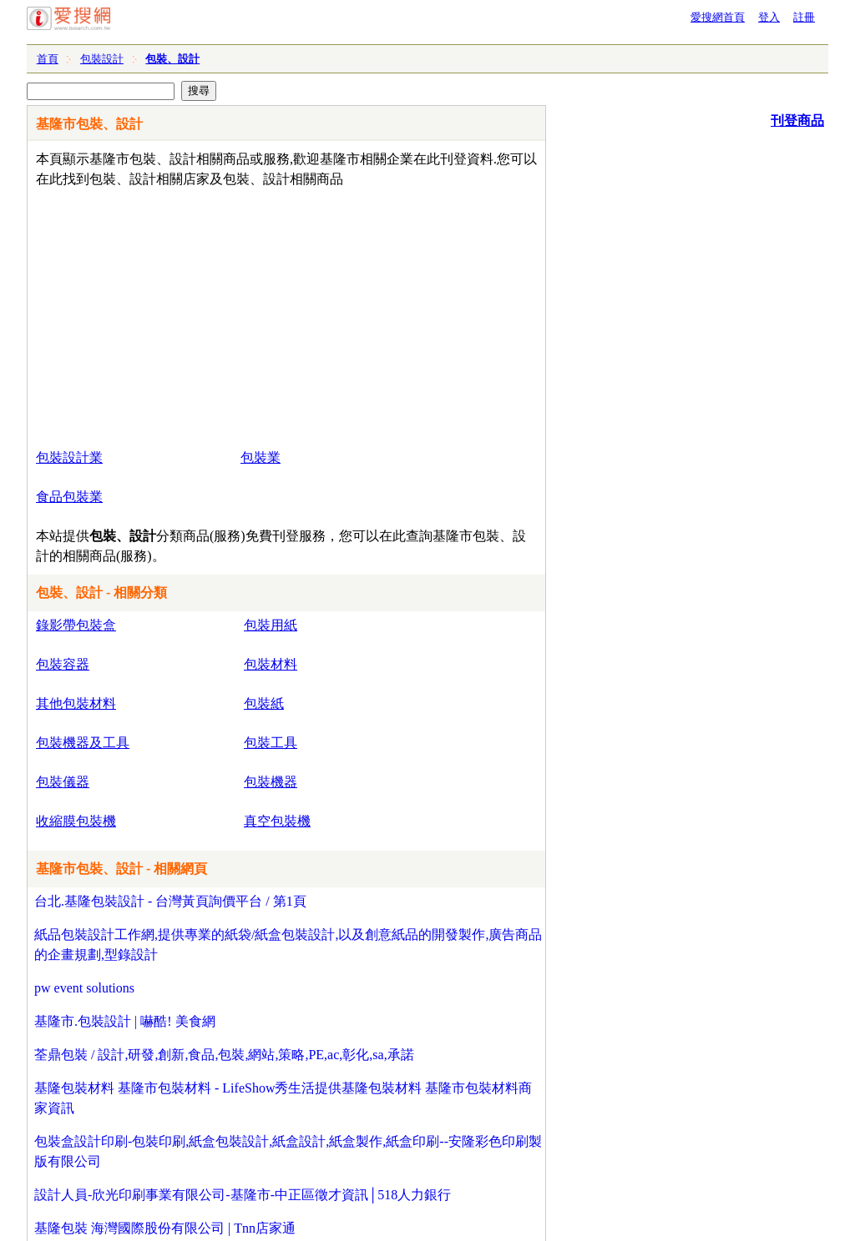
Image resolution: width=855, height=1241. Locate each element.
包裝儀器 (62, 782)
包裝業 (260, 457)
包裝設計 (102, 59)
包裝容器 (62, 664)
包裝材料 (270, 664)
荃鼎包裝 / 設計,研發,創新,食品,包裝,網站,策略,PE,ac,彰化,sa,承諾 (224, 1055)
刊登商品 (797, 120)
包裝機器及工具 (82, 743)
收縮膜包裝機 (76, 821)
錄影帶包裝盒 (76, 625)
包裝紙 (264, 703)
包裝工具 (270, 743)
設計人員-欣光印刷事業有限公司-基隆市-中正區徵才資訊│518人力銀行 (242, 1195)
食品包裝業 (69, 497)
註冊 (804, 17)
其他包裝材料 (76, 703)
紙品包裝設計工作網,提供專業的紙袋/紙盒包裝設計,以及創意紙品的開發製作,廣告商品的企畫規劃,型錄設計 (288, 944)
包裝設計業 (69, 457)
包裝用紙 (270, 625)
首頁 (47, 59)
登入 (769, 17)
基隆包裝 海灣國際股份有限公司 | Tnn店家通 (165, 1228)
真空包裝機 (277, 821)
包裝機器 (270, 782)
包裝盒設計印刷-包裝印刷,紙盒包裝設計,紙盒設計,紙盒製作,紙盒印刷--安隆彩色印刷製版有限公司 (288, 1151)
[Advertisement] (238, 314)
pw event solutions (84, 988)
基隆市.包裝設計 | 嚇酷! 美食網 (124, 1021)
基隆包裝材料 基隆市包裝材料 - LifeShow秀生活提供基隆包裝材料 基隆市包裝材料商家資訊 (283, 1098)
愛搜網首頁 (718, 17)
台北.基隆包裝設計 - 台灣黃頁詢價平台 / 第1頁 (170, 901)
